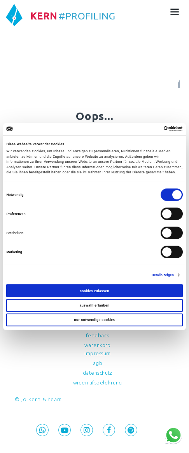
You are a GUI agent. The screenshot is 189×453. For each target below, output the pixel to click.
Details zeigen (162, 275)
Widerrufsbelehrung (97, 382)
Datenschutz (98, 372)
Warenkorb (97, 345)
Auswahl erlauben (94, 305)
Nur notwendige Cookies (94, 320)
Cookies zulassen (94, 291)
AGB (98, 363)
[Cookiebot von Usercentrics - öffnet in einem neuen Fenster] (149, 128)
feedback (97, 335)
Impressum (97, 353)
